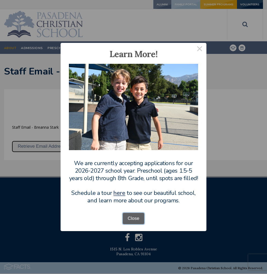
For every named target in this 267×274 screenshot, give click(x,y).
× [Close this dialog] (199, 50)
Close (133, 218)
